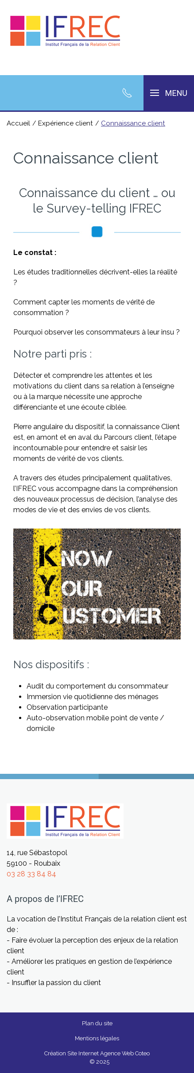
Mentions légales (97, 1038)
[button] (169, 92)
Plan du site (97, 1023)
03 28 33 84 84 (31, 874)
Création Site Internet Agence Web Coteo (97, 1053)
